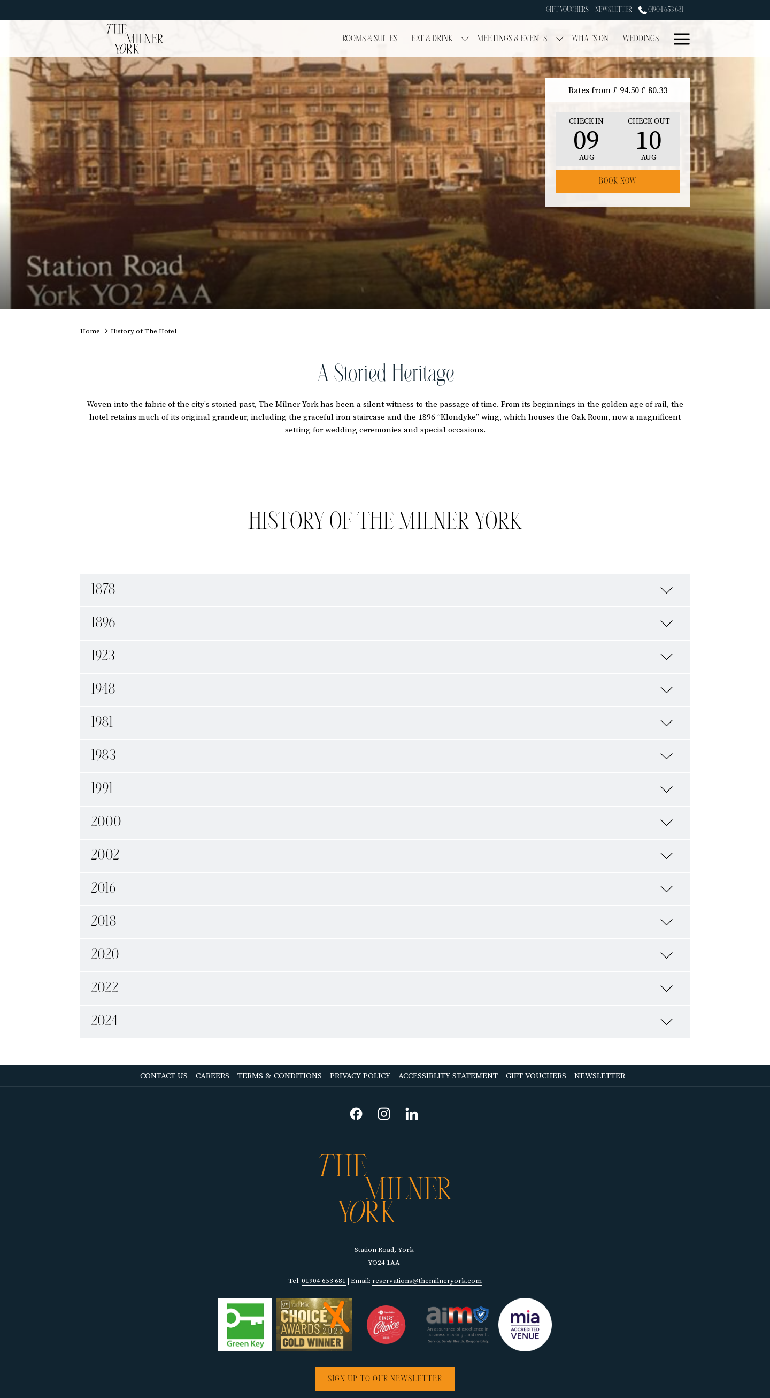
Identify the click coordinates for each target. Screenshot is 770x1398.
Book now (617, 181)
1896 (382, 623)
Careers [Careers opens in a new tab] (214, 1076)
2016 (382, 889)
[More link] (678, 38)
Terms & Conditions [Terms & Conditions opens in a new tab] (281, 1076)
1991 (382, 789)
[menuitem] (369, 38)
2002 (382, 856)
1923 (382, 657)
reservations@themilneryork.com (427, 1281)
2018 (382, 922)
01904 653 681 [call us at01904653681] (660, 9)
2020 (382, 955)
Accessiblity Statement (448, 1076)
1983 (382, 756)
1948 (382, 690)
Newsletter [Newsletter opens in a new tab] (601, 1076)
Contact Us (164, 1076)
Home (90, 331)
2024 (382, 1022)
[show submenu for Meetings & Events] (560, 38)
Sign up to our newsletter (385, 1379)
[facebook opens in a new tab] (356, 1113)
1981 (382, 723)
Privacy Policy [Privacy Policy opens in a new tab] (361, 1076)
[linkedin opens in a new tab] (411, 1113)
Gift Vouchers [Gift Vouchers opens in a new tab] (537, 1076)
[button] (587, 139)
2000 (382, 823)
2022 (382, 989)
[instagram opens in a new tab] (383, 1113)
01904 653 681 (324, 1281)
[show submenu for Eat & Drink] (465, 38)
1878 (382, 590)
